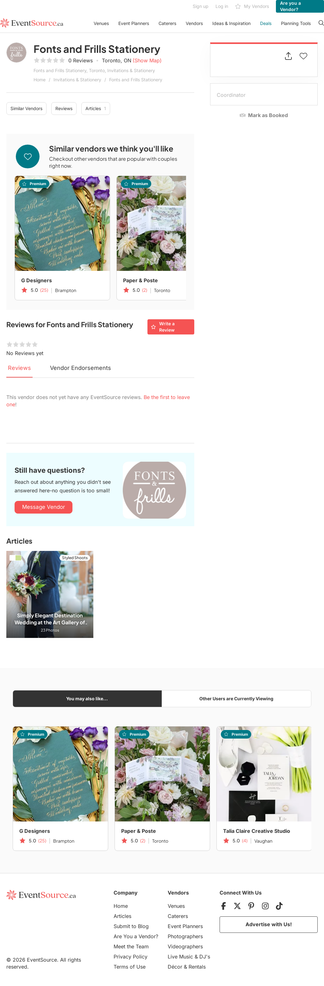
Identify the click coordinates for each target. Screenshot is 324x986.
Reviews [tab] (19, 368)
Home (40, 79)
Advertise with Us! (269, 924)
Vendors (194, 23)
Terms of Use (130, 967)
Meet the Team (131, 946)
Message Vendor (43, 507)
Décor (175, 967)
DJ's (204, 956)
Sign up (201, 6)
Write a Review (163, 327)
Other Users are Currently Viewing (236, 698)
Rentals (197, 967)
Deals (265, 23)
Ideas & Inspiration (231, 23)
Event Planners (133, 23)
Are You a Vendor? (136, 936)
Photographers (185, 936)
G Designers (36, 280)
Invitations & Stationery (77, 79)
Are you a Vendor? (290, 6)
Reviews (63, 108)
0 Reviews (80, 60)
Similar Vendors (26, 108)
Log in (221, 6)
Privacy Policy (130, 956)
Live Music (180, 956)
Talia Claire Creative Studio (256, 831)
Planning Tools (296, 23)
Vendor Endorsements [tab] (80, 368)
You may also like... (87, 698)
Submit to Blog (131, 926)
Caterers (167, 23)
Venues (101, 23)
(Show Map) (147, 60)
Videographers (185, 946)
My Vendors (252, 6)
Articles (95, 108)
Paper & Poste (140, 280)
